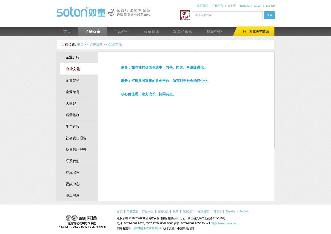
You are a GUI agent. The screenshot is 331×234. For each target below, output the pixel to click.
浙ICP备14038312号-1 (147, 228)
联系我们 (202, 5)
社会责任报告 (76, 138)
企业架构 (73, 80)
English (270, 5)
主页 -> (82, 44)
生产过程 (73, 126)
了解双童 (92, 31)
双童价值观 (183, 31)
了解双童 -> (98, 44)
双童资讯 (151, 31)
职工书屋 (73, 195)
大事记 (71, 103)
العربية (257, 5)
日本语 (232, 5)
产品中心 (122, 31)
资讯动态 (162, 211)
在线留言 (217, 5)
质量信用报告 (76, 149)
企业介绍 (73, 57)
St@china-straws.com (224, 223)
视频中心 (214, 31)
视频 (175, 211)
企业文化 (115, 44)
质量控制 (73, 115)
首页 (67, 31)
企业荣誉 (73, 92)
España (245, 5)
